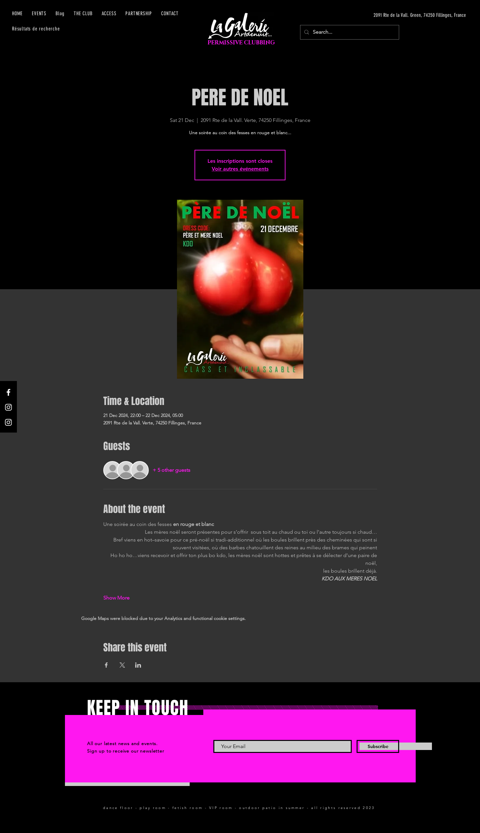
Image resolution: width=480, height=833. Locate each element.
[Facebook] (8, 392)
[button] (109, 13)
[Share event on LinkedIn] (138, 665)
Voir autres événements (240, 169)
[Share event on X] (122, 665)
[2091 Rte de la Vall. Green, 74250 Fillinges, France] (404, 15)
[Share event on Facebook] (106, 665)
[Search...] (349, 32)
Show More (116, 598)
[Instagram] (8, 407)
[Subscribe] (378, 746)
